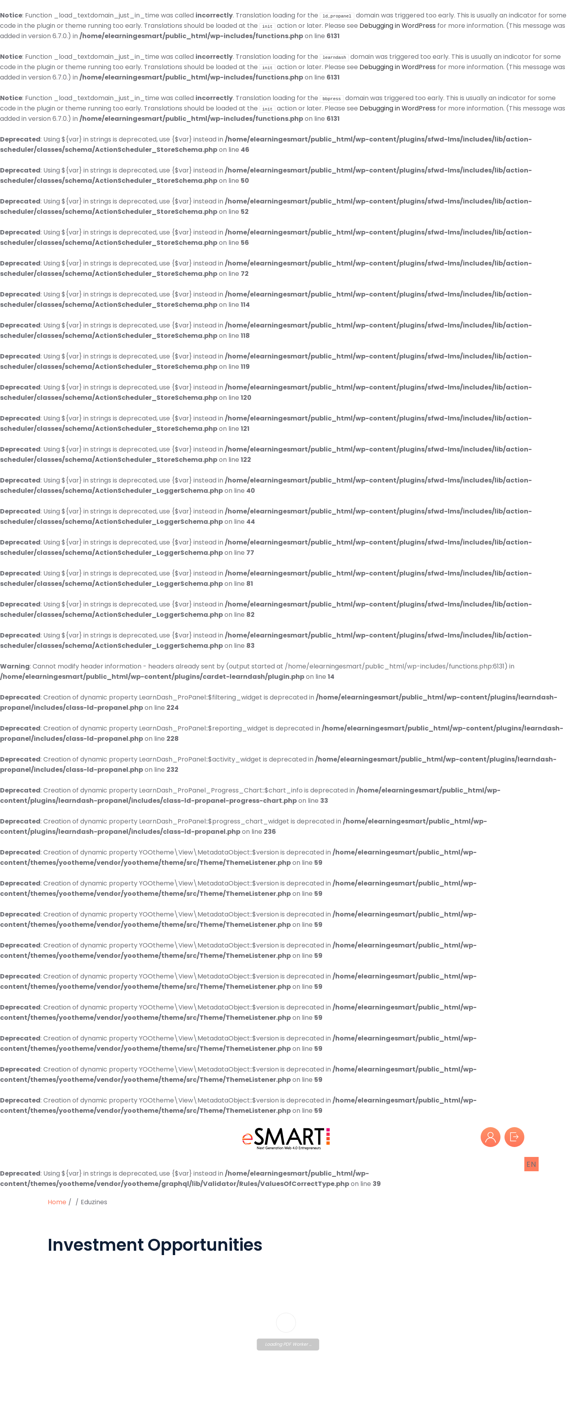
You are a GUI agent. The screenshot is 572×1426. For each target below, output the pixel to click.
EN (532, 1164)
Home (57, 1202)
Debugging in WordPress (397, 25)
